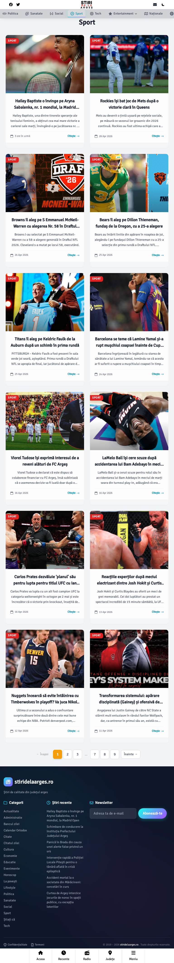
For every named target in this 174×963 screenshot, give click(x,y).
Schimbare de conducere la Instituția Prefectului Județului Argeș (65, 831)
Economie (10, 856)
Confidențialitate (15, 944)
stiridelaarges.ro (129, 944)
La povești (10, 881)
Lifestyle (9, 888)
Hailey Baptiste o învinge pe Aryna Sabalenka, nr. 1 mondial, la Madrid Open (65, 815)
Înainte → (131, 754)
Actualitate (11, 811)
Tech (7, 926)
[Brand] (87, 781)
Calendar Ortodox (15, 830)
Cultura (9, 849)
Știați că (9, 919)
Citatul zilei (11, 843)
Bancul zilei (11, 824)
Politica (9, 894)
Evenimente (12, 868)
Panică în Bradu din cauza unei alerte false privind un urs (65, 846)
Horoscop (10, 875)
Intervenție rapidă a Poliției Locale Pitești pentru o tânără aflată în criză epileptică (65, 864)
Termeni (37, 944)
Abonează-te (152, 813)
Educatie (10, 862)
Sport (7, 913)
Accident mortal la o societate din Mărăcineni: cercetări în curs (64, 882)
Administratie (13, 818)
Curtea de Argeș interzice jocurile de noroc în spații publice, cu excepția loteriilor (64, 900)
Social (8, 907)
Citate (8, 837)
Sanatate (10, 900)
